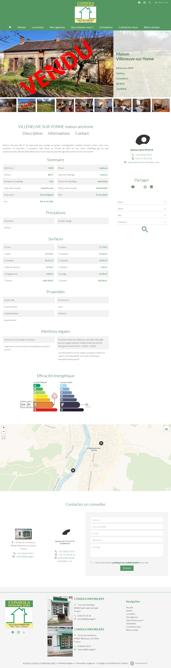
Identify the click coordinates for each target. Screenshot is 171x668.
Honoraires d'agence (85, 663)
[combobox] (142, 202)
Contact (82, 133)
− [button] (4, 432)
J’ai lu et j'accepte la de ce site (121, 562)
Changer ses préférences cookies (113, 663)
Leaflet (168, 489)
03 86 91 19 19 (84, 615)
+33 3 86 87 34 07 (143, 154)
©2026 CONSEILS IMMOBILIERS (39, 663)
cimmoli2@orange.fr (25, 556)
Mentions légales (65, 663)
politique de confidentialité (125, 562)
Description (33, 133)
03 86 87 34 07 (84, 646)
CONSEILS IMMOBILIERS (89, 598)
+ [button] (4, 428)
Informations (59, 133)
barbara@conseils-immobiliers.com (144, 162)
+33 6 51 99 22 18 (143, 158)
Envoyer (127, 568)
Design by (141, 663)
